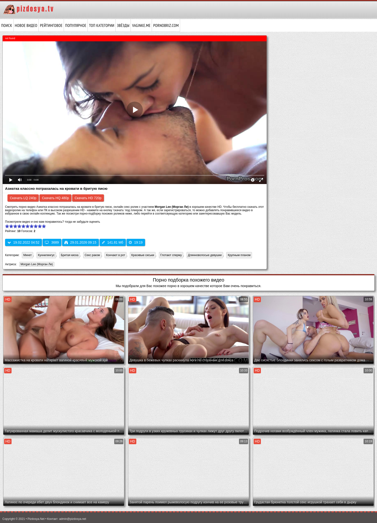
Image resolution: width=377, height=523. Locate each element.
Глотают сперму (171, 255)
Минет (27, 255)
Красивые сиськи (142, 255)
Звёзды (123, 25)
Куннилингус (46, 255)
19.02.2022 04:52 (23, 242)
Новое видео (26, 25)
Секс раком (92, 255)
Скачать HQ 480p (55, 198)
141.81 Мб (112, 242)
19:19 (136, 242)
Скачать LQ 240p (23, 198)
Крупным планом (239, 255)
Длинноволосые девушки (205, 255)
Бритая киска (69, 255)
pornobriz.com (166, 25)
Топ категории (101, 25)
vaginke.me (141, 25)
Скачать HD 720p (88, 198)
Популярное (75, 25)
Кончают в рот (115, 255)
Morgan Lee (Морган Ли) (36, 265)
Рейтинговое (51, 25)
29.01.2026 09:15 (80, 242)
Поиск (6, 25)
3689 (52, 242)
